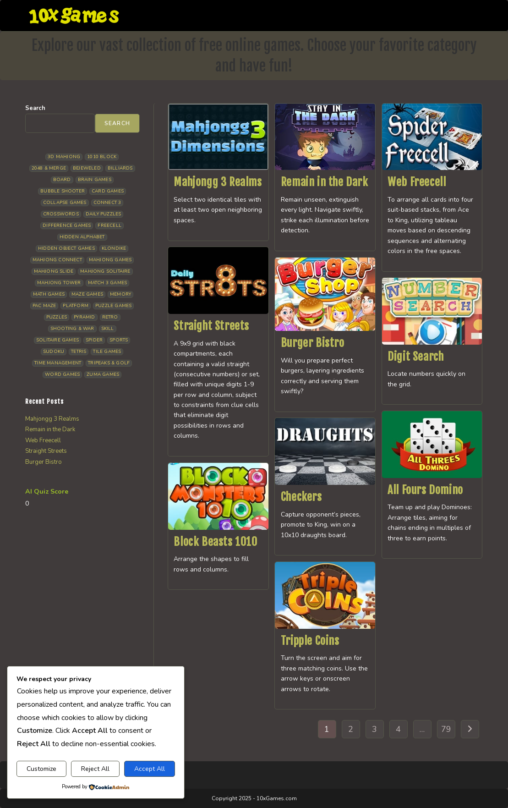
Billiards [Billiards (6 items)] (120, 168)
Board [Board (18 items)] (62, 179)
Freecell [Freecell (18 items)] (109, 225)
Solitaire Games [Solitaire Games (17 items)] (57, 340)
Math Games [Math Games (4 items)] (49, 294)
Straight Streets (211, 326)
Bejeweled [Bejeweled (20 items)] (87, 168)
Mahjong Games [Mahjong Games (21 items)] (110, 260)
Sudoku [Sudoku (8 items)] (53, 351)
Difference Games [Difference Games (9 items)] (67, 225)
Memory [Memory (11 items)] (120, 294)
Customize (41, 768)
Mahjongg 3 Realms (218, 182)
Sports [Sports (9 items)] (118, 340)
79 (446, 729)
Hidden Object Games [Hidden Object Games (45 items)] (66, 248)
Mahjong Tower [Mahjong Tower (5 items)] (59, 283)
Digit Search (415, 356)
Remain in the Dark (324, 182)
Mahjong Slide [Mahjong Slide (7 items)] (54, 271)
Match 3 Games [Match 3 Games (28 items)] (107, 283)
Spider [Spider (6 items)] (94, 340)
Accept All (149, 768)
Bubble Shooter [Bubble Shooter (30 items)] (62, 191)
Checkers (301, 497)
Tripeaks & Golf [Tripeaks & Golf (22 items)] (109, 363)
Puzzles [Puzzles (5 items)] (56, 317)
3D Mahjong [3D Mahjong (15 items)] (64, 157)
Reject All (95, 768)
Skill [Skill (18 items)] (107, 328)
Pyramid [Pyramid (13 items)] (84, 317)
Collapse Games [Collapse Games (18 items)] (65, 202)
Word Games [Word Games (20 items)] (62, 374)
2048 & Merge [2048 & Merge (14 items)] (49, 168)
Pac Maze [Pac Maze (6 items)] (44, 305)
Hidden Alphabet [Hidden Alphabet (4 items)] (82, 237)
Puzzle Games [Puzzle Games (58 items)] (113, 305)
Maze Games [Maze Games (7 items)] (87, 294)
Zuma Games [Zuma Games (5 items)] (103, 374)
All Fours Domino (425, 490)
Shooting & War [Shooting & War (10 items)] (72, 328)
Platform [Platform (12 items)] (75, 305)
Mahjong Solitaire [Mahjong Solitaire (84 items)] (105, 271)
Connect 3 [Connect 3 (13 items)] (107, 202)
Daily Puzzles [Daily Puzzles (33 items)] (103, 214)
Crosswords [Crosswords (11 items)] (61, 214)
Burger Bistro (312, 343)
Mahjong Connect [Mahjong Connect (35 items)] (57, 260)
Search (35, 108)
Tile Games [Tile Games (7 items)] (107, 351)
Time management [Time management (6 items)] (57, 363)
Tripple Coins (310, 641)
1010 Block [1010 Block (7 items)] (101, 157)
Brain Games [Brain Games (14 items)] (94, 179)
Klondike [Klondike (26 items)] (114, 248)
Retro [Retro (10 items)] (110, 317)
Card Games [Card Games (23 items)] (108, 191)
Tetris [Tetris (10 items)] (78, 351)
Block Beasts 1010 (215, 542)
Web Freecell (417, 182)
